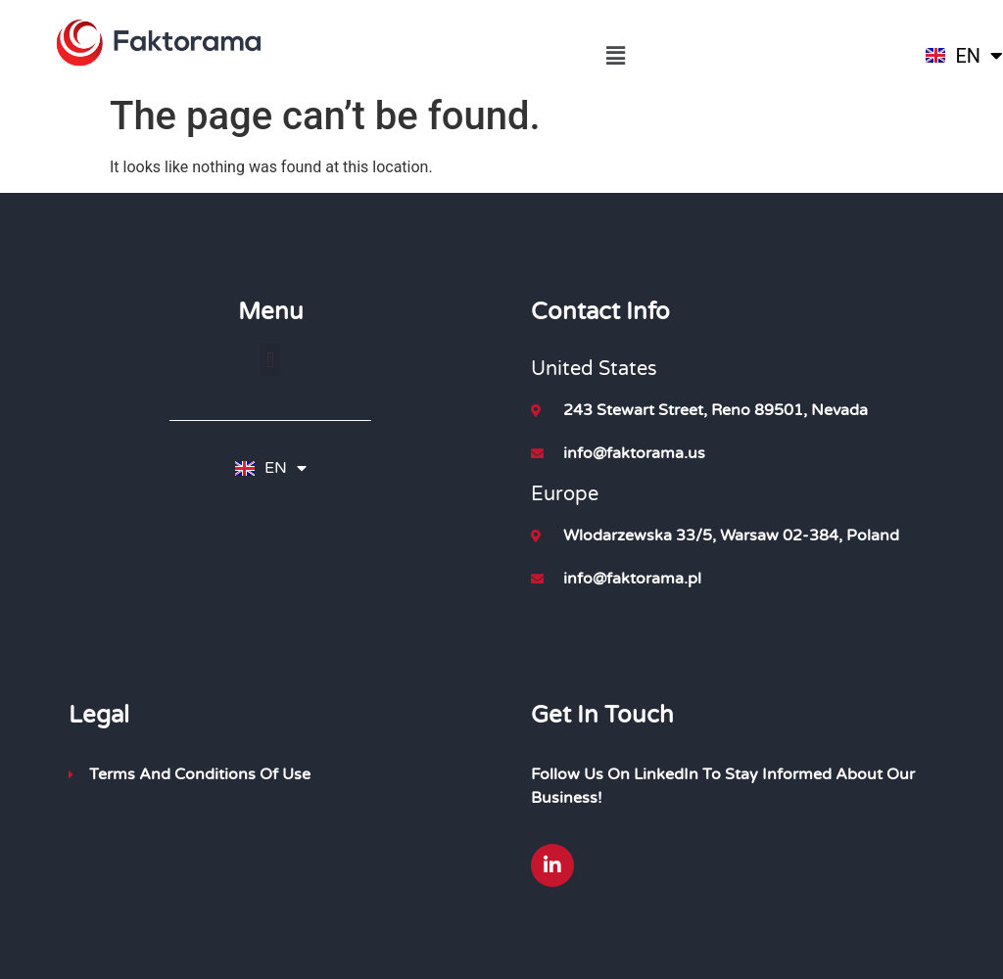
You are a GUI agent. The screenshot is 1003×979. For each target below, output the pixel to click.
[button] (615, 55)
